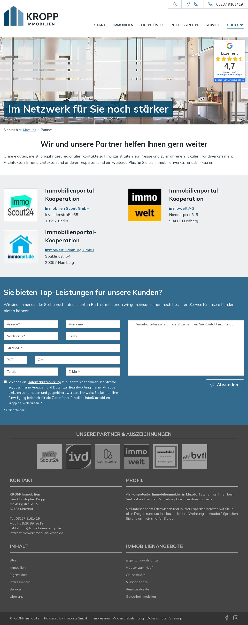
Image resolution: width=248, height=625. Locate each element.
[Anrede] (31, 324)
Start (100, 25)
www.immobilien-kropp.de (43, 533)
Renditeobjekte (137, 589)
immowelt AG (181, 208)
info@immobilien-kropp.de (41, 528)
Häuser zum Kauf (139, 567)
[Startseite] (31, 16)
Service (212, 25)
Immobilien (123, 25)
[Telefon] (31, 371)
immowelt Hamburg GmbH (69, 249)
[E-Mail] (93, 371)
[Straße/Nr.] (62, 348)
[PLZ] (15, 360)
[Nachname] (31, 336)
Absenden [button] (228, 385)
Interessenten (184, 25)
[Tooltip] (242, 80)
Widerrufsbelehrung (128, 618)
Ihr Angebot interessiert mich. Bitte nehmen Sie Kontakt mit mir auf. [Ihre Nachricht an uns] (186, 348)
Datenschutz (157, 618)
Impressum (101, 618)
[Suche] (174, 4)
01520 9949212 (31, 523)
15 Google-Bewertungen (229, 74)
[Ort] (77, 360)
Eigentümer (152, 25)
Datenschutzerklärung (44, 382)
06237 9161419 (229, 4)
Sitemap (175, 618)
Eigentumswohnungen (143, 560)
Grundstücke (136, 575)
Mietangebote (137, 582)
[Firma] (93, 336)
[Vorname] (93, 324)
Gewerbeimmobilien (141, 596)
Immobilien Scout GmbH (67, 208)
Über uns (235, 25)
